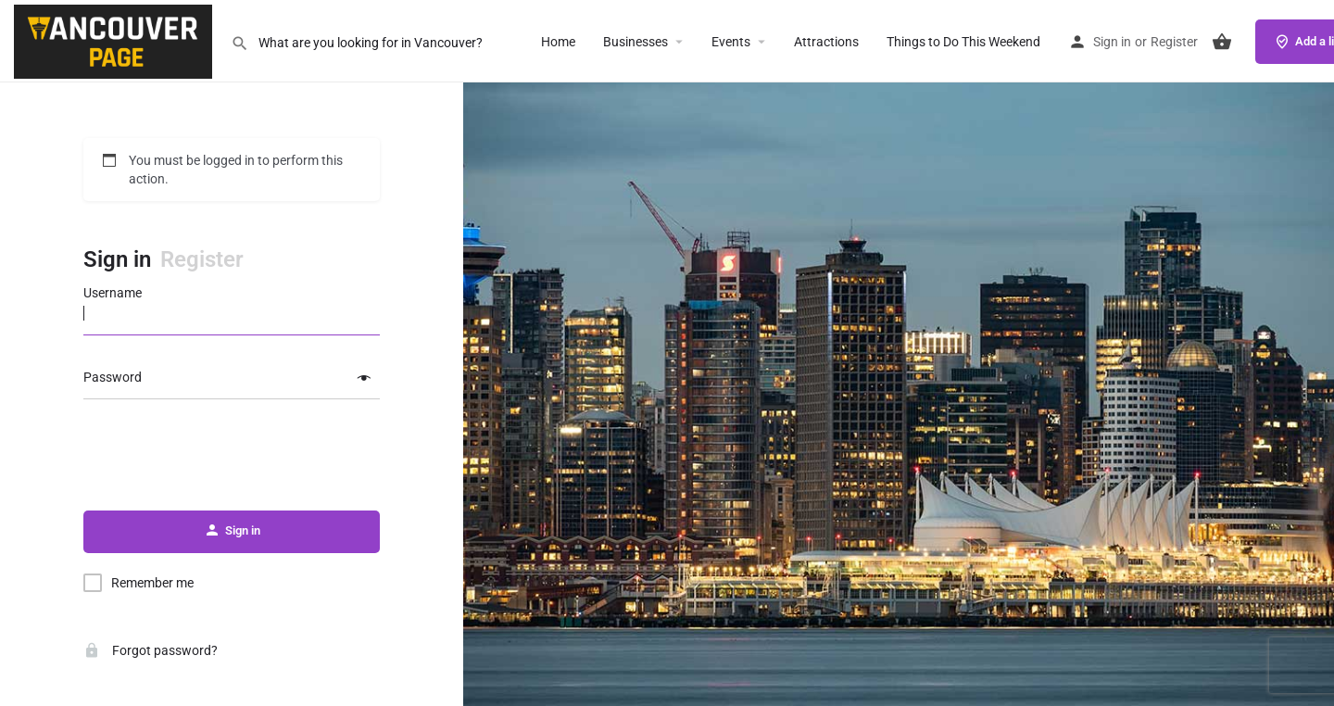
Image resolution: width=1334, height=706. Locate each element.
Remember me (152, 582)
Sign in (1112, 41)
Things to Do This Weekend (963, 41)
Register (1174, 41)
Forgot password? (150, 650)
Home (558, 41)
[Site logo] (115, 39)
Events (730, 41)
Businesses (635, 41)
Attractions (826, 41)
